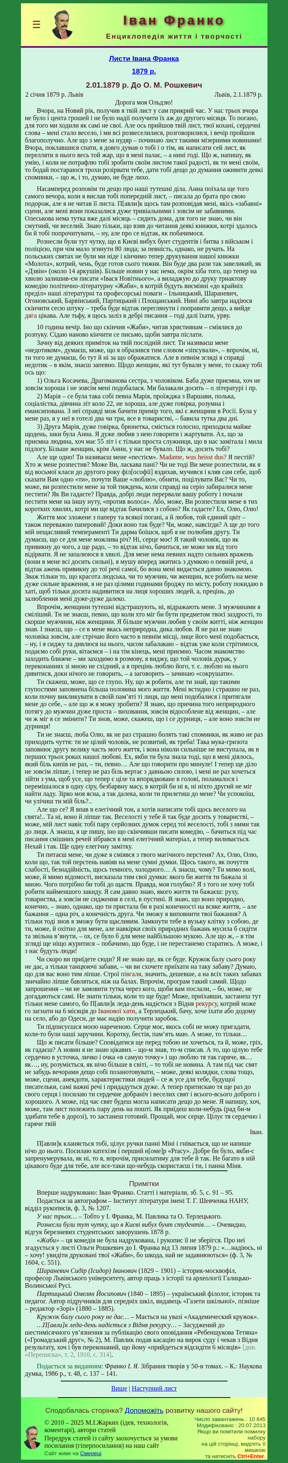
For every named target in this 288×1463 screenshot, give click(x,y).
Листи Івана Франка (144, 58)
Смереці (90, 1453)
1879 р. (144, 71)
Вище (119, 1388)
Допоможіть (144, 1410)
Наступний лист (154, 1388)
